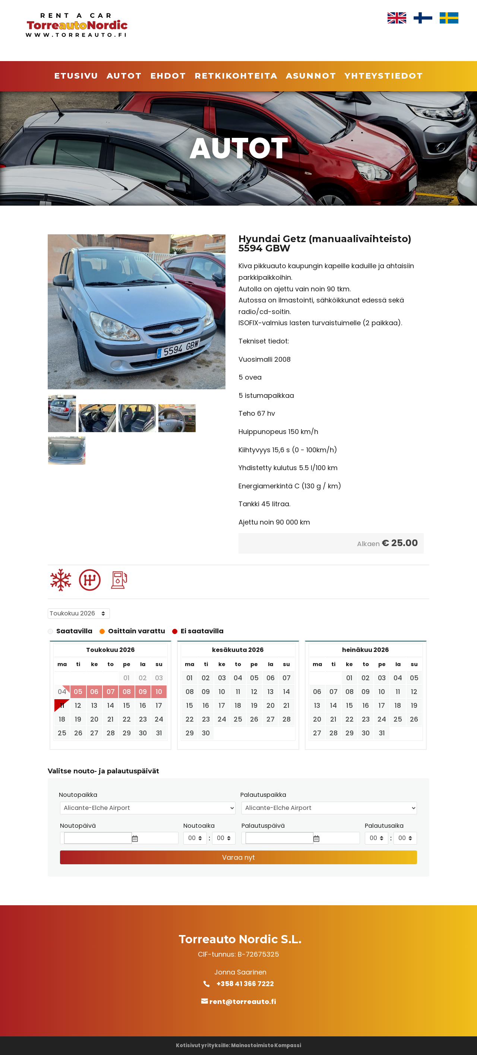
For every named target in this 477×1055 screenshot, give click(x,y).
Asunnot (311, 77)
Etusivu (76, 77)
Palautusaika (384, 825)
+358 (229, 983)
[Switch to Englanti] (397, 18)
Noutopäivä (78, 825)
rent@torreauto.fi (242, 1001)
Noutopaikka (78, 795)
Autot (124, 77)
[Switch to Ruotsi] (449, 18)
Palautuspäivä (263, 825)
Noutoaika (199, 825)
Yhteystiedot (384, 77)
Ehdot (168, 77)
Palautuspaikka (263, 795)
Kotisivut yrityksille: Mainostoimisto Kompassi (238, 1045)
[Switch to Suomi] (423, 18)
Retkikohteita (236, 77)
